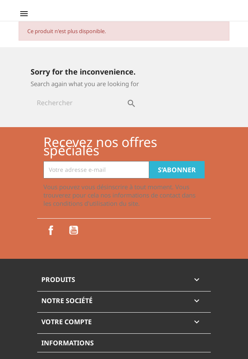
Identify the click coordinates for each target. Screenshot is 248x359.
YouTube (73, 230)
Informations (67, 342)
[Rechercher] (85, 102)
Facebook (50, 230)
